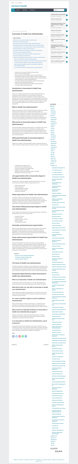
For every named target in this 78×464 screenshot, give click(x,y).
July (52, 126)
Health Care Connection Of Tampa (57, 34)
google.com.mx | (39, 461)
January (53, 113)
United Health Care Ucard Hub (57, 423)
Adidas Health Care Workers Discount (59, 338)
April (52, 108)
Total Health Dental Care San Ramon (59, 230)
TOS (16, 2)
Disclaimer (20, 2)
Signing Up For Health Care (57, 214)
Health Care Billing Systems (57, 391)
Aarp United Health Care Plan (57, 262)
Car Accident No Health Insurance (58, 279)
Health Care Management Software (58, 381)
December (53, 117)
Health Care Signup (55, 256)
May (52, 130)
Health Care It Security (56, 316)
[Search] (59, 10)
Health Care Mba (55, 427)
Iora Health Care (55, 425)
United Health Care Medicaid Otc (58, 238)
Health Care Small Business (57, 400)
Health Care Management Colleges (58, 361)
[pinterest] (19, 336)
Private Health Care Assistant (56, 56)
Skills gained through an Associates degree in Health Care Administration (28, 45)
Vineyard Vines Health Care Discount (58, 52)
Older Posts (46, 344)
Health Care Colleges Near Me (58, 430)
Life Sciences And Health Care (58, 292)
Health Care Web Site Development (58, 309)
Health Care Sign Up (56, 223)
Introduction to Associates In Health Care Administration (25, 40)
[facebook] (13, 336)
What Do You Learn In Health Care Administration (24, 255)
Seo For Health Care (56, 232)
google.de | (45, 459)
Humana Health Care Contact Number (58, 14)
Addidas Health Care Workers (57, 311)
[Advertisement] (30, 21)
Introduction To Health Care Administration (23, 257)
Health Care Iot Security (56, 332)
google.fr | (50, 459)
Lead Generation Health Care (57, 174)
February (53, 111)
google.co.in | (40, 459)
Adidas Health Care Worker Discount (59, 342)
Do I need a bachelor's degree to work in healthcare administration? (28, 62)
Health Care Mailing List (56, 414)
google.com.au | (33, 459)
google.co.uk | (22, 459)
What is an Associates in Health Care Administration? (25, 59)
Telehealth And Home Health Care (58, 167)
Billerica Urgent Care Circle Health (58, 227)
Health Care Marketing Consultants (57, 61)
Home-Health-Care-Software (57, 218)
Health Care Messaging (56, 225)
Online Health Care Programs (57, 350)
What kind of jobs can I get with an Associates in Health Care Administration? (30, 60)
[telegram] (26, 336)
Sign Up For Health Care (56, 216)
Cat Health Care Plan (56, 358)
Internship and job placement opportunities (22, 52)
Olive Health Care (55, 204)
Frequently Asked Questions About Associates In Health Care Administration (29, 57)
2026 (52, 106)
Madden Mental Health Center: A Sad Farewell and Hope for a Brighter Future (58, 24)
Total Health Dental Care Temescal (58, 408)
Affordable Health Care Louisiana (58, 202)
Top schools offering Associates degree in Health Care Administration (27, 50)
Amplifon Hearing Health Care (57, 393)
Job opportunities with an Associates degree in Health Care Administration (28, 47)
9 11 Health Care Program (57, 172)
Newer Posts (14, 344)
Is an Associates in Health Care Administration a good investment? (28, 67)
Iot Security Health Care (56, 330)
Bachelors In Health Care (56, 193)
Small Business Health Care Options (59, 277)
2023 (52, 163)
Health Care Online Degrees (57, 371)
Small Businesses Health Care (58, 307)
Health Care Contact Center (56, 30)
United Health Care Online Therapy (58, 365)
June (52, 128)
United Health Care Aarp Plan (57, 251)
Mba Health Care (55, 272)
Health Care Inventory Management (59, 376)
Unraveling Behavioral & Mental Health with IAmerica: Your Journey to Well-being (58, 46)
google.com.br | (61, 459)
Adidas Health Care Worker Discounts (59, 340)
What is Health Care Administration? (20, 41)
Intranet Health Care (56, 274)
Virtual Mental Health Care (57, 348)
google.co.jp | (55, 459)
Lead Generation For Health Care (58, 176)
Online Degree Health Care (57, 322)
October (53, 121)
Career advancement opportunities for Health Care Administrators (27, 53)
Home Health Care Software (57, 220)
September (54, 123)
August (53, 124)
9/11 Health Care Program (57, 170)
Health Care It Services (56, 246)
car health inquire (19, 6)
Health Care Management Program (58, 243)
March (53, 110)
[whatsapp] (23, 336)
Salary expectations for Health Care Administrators (24, 48)
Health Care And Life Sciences (58, 294)
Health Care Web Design (56, 324)
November (53, 119)
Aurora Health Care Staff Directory (58, 314)
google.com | (16, 459)
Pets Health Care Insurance (57, 395)
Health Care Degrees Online (57, 373)
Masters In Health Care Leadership (58, 363)
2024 (52, 139)
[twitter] (16, 336)
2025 (52, 115)
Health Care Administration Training (59, 266)
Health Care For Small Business (58, 402)
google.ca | (27, 459)
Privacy (12, 2)
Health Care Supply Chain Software (58, 264)
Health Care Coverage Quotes (57, 356)
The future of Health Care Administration (21, 55)
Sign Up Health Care (56, 254)
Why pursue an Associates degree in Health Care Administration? (26, 43)
